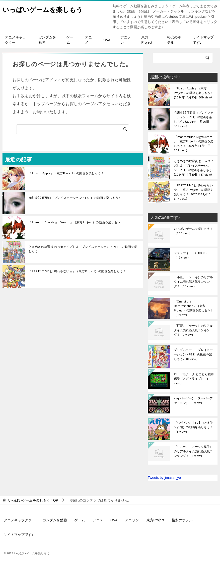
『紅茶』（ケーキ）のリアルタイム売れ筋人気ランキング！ (193, 330)
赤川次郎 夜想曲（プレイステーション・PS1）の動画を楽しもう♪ (74, 198)
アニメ (88, 39)
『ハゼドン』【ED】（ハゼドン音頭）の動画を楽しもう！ (194, 427)
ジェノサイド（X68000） (191, 255)
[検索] (72, 129)
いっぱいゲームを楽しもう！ (193, 231)
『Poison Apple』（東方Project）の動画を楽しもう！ (66, 173)
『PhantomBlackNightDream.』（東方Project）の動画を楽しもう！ (76, 222)
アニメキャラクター (15, 39)
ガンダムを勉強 (47, 39)
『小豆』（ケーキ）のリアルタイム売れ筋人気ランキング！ (193, 282)
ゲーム (70, 39)
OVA (107, 40)
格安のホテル (174, 39)
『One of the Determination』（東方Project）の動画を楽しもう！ (193, 308)
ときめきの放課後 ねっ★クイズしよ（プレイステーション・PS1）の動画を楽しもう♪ (83, 249)
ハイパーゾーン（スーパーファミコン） (193, 401)
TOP (33, 500)
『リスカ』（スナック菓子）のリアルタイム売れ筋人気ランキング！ (193, 452)
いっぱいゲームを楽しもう (48, 8)
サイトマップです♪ (203, 39)
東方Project (146, 39)
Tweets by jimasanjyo (164, 478)
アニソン (125, 39)
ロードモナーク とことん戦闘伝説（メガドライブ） (194, 379)
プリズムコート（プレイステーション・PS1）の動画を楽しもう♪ (193, 355)
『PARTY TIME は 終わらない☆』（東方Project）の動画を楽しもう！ (77, 271)
